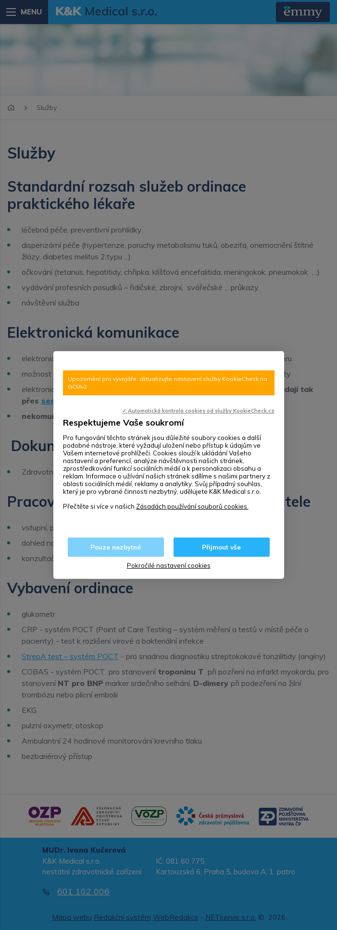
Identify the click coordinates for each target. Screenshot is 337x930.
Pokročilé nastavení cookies (169, 565)
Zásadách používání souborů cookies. (192, 506)
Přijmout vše (221, 547)
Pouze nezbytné (115, 547)
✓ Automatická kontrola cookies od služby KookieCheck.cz (198, 410)
